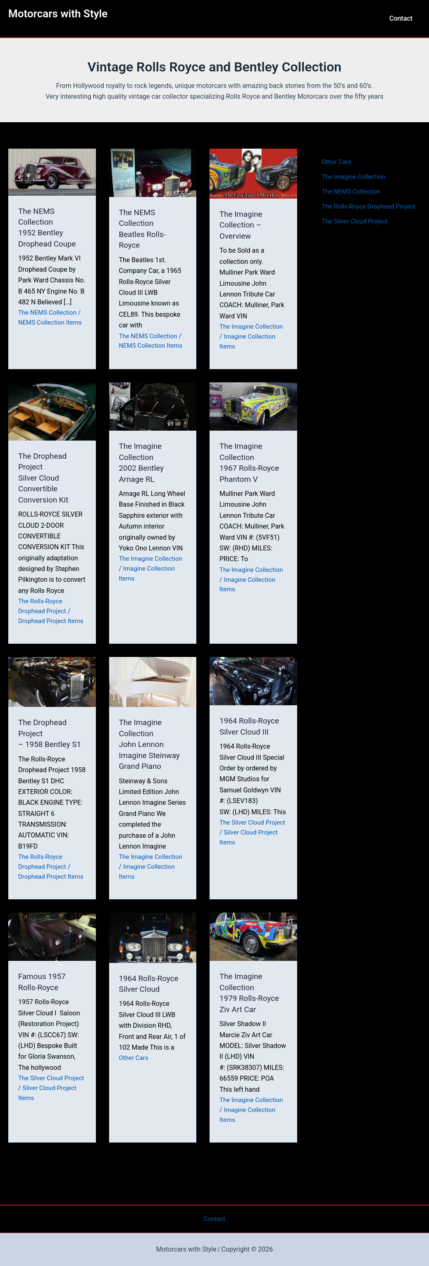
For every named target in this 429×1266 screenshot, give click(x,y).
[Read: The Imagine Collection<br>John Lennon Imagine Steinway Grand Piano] (153, 697)
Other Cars (134, 1081)
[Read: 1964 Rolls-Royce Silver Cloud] (153, 961)
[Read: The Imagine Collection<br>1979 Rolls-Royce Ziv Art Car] (253, 960)
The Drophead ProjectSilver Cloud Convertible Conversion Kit (45, 484)
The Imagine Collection (253, 326)
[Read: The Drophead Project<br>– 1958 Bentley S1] (52, 697)
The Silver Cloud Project (357, 231)
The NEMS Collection (49, 312)
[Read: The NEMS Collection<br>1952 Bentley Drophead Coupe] (52, 171)
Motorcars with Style (57, 13)
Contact (402, 18)
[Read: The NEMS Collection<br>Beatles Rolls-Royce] (153, 172)
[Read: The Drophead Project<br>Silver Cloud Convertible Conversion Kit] (52, 418)
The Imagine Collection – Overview (242, 224)
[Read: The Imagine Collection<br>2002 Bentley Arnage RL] (153, 413)
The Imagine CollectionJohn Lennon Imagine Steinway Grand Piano (151, 759)
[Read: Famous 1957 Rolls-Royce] (52, 960)
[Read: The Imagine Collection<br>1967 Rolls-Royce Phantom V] (253, 413)
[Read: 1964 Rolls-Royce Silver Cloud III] (253, 696)
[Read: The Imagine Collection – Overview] (253, 173)
